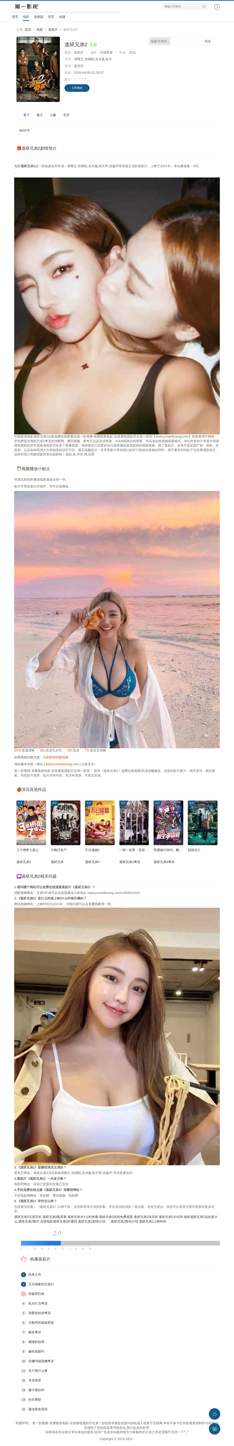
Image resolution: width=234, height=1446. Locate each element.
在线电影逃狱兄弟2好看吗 (58, 1221)
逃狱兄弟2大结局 (171, 1217)
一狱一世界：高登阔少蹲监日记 (141, 850)
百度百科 (94, 904)
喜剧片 (53, 29)
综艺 (51, 17)
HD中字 (24, 130)
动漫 (62, 17)
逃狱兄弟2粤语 (129, 862)
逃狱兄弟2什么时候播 (82, 1217)
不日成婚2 (92, 850)
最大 (40, 115)
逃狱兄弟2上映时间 (152, 1221)
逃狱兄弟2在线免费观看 (116, 1217)
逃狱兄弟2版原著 (55, 1217)
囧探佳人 (194, 850)
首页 (15, 17)
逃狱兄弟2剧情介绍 (91, 1221)
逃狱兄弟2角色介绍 (124, 1221)
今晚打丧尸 (59, 850)
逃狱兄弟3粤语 (164, 862)
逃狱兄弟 (57, 862)
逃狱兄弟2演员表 (146, 1217)
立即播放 (77, 88)
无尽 (66, 115)
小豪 (53, 115)
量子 (26, 115)
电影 (26, 17)
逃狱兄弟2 (23, 862)
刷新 (49, 757)
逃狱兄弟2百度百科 (28, 1217)
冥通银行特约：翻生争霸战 (173, 850)
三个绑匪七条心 (27, 850)
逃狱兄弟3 (92, 862)
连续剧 (38, 17)
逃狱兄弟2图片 (28, 1221)
